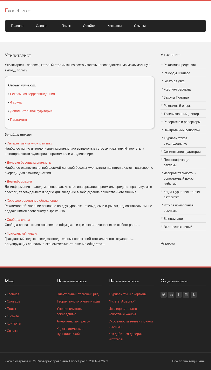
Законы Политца (176, 97)
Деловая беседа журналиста (29, 162)
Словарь (42, 26)
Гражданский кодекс (22, 233)
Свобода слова (18, 219)
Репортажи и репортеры (182, 122)
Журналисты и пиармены (128, 294)
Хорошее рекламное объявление (32, 200)
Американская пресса (73, 321)
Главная (17, 26)
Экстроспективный (178, 227)
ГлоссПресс (18, 10)
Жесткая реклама (177, 89)
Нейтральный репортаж (182, 130)
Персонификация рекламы (177, 162)
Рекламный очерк (177, 105)
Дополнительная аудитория (31, 111)
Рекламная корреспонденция (32, 94)
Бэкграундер (173, 218)
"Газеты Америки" (122, 301)
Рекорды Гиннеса (177, 73)
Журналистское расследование (175, 140)
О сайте (89, 26)
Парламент (18, 119)
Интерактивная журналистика (29, 143)
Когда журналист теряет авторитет (182, 194)
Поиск (65, 26)
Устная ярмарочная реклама (178, 208)
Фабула (16, 102)
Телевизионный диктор (181, 114)
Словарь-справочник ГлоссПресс (61, 361)
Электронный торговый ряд (78, 294)
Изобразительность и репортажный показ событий (180, 178)
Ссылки (140, 26)
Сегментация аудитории (182, 152)
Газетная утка (174, 81)
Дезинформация (19, 181)
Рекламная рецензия (180, 65)
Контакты (114, 26)
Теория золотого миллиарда (78, 301)
